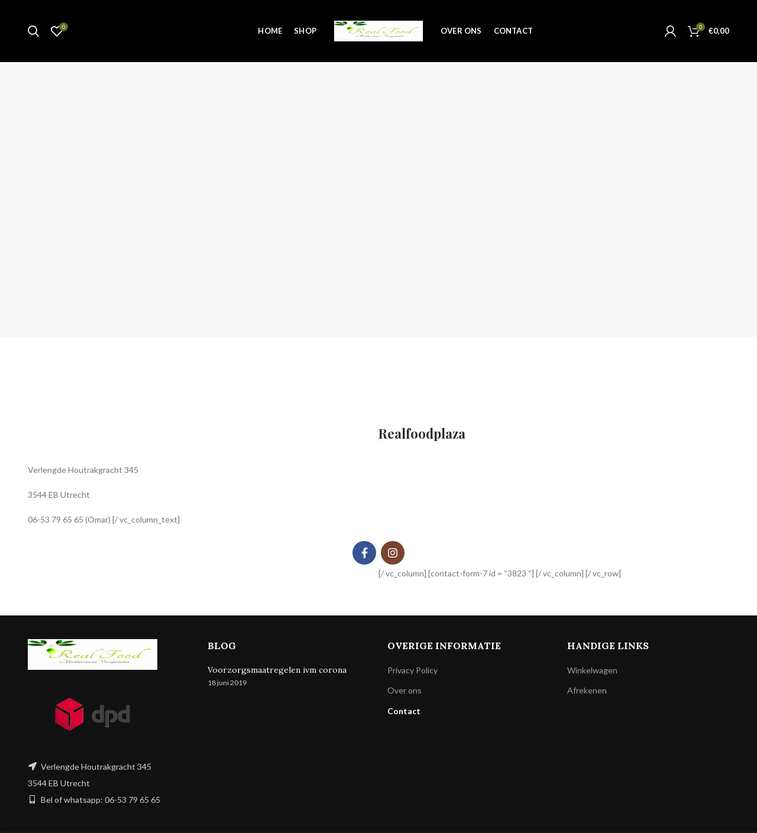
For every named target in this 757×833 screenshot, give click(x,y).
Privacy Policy (412, 670)
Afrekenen (587, 690)
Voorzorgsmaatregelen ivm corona (277, 670)
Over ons (404, 690)
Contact (403, 711)
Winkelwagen (592, 670)
